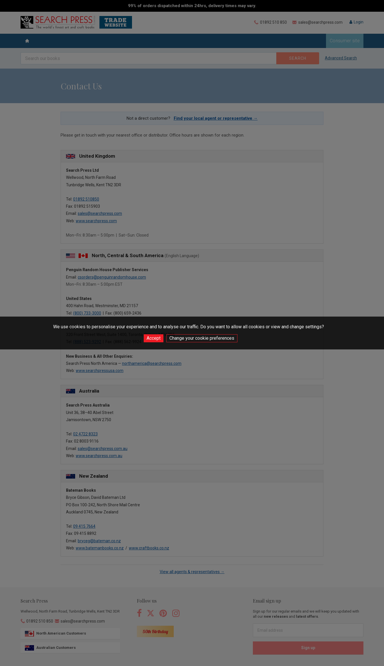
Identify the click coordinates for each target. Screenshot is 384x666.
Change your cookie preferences (201, 338)
